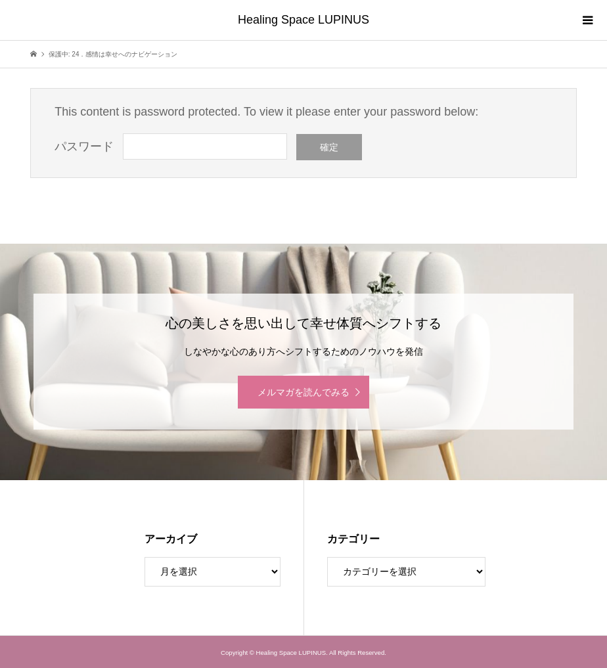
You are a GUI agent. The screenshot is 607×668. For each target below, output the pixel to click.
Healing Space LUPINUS (303, 19)
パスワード (84, 146)
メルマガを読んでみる (303, 392)
